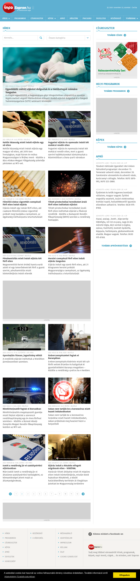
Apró (62, 18)
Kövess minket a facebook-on (108, 534)
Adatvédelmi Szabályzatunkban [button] (19, 577)
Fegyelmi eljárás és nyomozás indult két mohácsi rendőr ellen (68, 144)
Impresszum (65, 542)
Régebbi (83, 494)
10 (65, 494)
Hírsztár (74, 18)
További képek (114, 147)
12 (77, 494)
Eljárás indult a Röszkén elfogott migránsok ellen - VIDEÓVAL (64, 467)
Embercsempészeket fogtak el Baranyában (63, 357)
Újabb (10, 494)
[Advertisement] (47, 300)
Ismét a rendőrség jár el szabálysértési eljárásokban (22, 467)
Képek (50, 18)
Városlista (33, 8)
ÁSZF (62, 552)
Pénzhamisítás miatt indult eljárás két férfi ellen (22, 260)
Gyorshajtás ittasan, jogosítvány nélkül (22, 355)
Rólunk (63, 547)
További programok (115, 91)
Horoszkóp (10, 561)
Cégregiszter (37, 18)
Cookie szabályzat (69, 556)
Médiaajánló (66, 533)
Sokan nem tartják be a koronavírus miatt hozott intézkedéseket (69, 410)
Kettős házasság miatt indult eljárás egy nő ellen (23, 144)
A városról (38, 538)
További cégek (114, 35)
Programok (20, 18)
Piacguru (87, 18)
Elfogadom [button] (125, 575)
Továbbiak (131, 18)
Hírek (5, 18)
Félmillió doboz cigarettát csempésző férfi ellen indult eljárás (22, 203)
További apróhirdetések (115, 246)
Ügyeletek (101, 18)
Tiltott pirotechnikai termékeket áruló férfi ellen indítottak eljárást (67, 203)
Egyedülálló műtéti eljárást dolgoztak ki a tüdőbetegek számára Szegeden (41, 90)
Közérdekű (116, 18)
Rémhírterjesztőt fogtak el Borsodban (22, 409)
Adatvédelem (66, 538)
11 (71, 494)
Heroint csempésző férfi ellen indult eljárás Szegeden (66, 260)
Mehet (41, 37)
